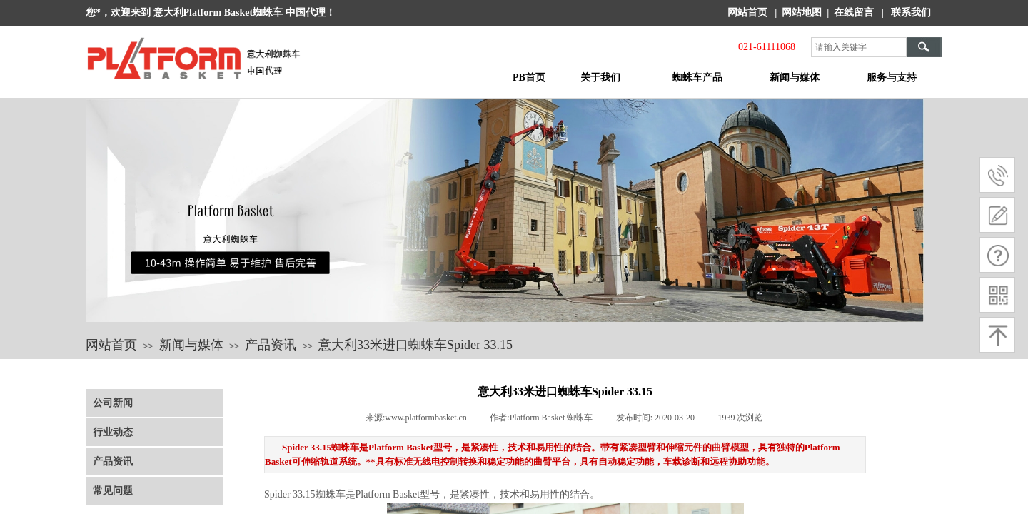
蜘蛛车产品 (697, 77)
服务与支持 (892, 77)
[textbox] (859, 47)
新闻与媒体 (795, 77)
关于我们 (600, 77)
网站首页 (111, 345)
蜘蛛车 (331, 494)
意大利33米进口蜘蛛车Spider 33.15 (415, 345)
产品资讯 (270, 345)
